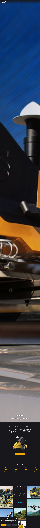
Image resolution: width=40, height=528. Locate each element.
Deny (8, 524)
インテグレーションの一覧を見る (19, 502)
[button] (16, 518)
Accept (3, 524)
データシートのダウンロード (20, 453)
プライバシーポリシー (9, 526)
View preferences (14, 524)
